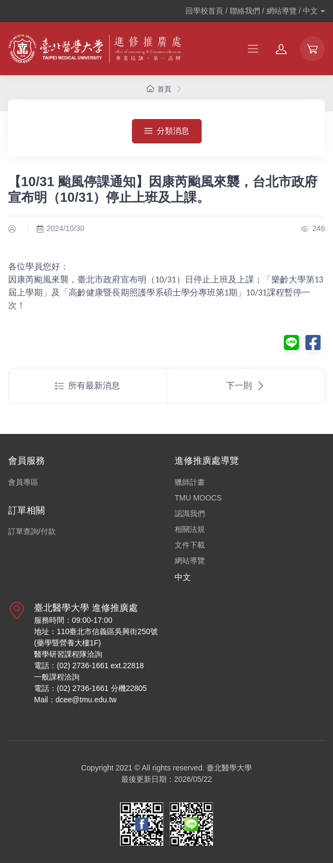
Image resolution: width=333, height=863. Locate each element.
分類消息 (166, 130)
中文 (183, 577)
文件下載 (190, 545)
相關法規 (190, 529)
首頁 (158, 89)
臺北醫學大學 (229, 767)
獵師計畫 (190, 482)
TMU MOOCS (198, 497)
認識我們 (190, 513)
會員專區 (23, 482)
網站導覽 (190, 560)
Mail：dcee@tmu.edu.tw (75, 699)
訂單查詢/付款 (32, 531)
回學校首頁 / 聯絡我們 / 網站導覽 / (251, 10)
